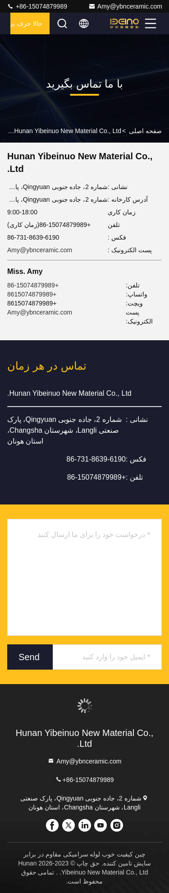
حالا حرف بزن (26, 23)
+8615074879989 (31, 294)
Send (29, 657)
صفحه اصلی (145, 130)
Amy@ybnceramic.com (125, 6)
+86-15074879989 (37, 6)
